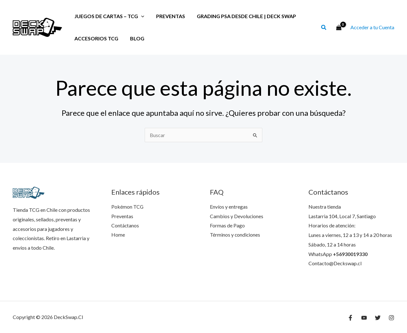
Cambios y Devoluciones (237, 216)
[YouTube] (364, 318)
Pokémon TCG (127, 207)
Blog (135, 38)
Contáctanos (125, 225)
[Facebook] (350, 318)
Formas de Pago (227, 225)
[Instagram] (391, 318)
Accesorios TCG (95, 38)
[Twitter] (378, 318)
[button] (324, 27)
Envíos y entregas (229, 207)
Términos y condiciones (235, 235)
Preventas (168, 16)
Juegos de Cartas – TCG (108, 16)
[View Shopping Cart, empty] (338, 27)
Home (118, 235)
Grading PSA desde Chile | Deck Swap (242, 16)
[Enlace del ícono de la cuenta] (372, 27)
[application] (140, 16)
